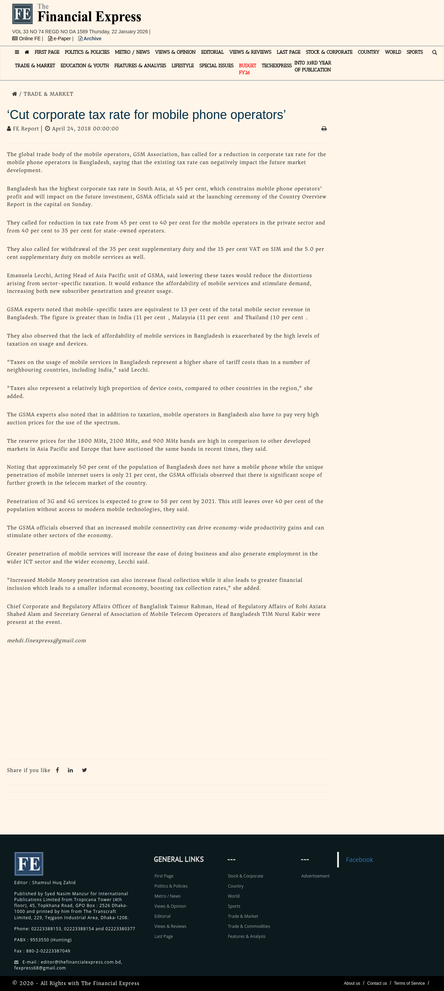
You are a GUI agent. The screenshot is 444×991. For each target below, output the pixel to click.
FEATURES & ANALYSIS (140, 66)
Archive (90, 38)
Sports (234, 906)
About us (352, 983)
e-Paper (60, 38)
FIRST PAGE (47, 52)
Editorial (162, 916)
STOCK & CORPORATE (329, 52)
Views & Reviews (170, 926)
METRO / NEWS (132, 52)
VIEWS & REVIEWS (250, 52)
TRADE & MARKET (35, 66)
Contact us (377, 983)
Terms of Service (409, 983)
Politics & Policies (171, 886)
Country (236, 886)
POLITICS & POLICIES (87, 52)
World (234, 896)
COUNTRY (368, 52)
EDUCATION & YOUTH (85, 66)
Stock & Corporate (245, 876)
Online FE (27, 38)
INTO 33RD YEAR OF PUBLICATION (312, 66)
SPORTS (415, 52)
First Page (163, 876)
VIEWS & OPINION (175, 52)
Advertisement (315, 876)
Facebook (359, 859)
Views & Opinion (170, 906)
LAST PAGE (288, 52)
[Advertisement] (317, 19)
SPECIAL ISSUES (216, 66)
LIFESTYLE (183, 66)
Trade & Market (243, 916)
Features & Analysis (247, 936)
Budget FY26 (247, 69)
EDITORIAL (212, 52)
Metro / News (167, 896)
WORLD (393, 52)
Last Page (163, 936)
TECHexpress (276, 66)
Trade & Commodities (249, 926)
